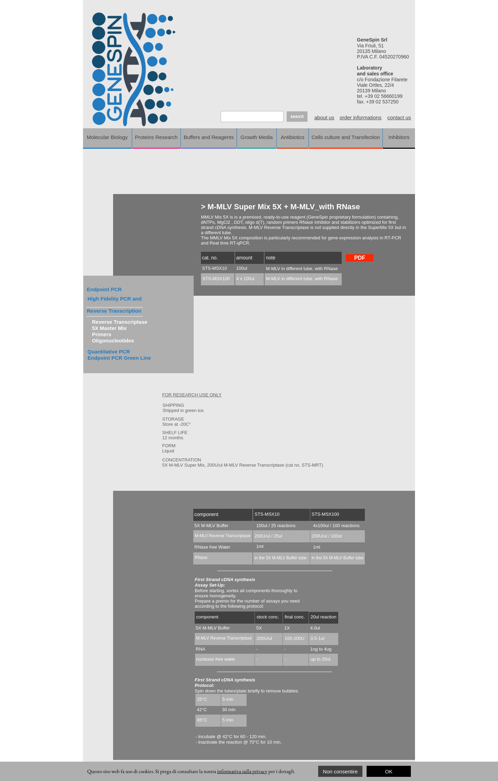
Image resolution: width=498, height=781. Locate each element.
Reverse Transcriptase (119, 322)
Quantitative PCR (108, 352)
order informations (360, 117)
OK (389, 771)
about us (324, 117)
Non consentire (340, 771)
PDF (359, 258)
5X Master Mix (109, 328)
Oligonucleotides (113, 340)
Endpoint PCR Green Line (119, 358)
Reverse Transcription (114, 311)
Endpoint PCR (104, 289)
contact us (399, 117)
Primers (101, 334)
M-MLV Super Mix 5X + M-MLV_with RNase (282, 206)
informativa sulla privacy (242, 771)
